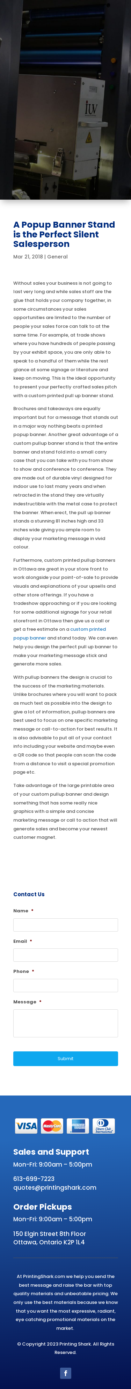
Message (27, 1002)
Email (22, 942)
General (57, 256)
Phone (23, 972)
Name (23, 911)
